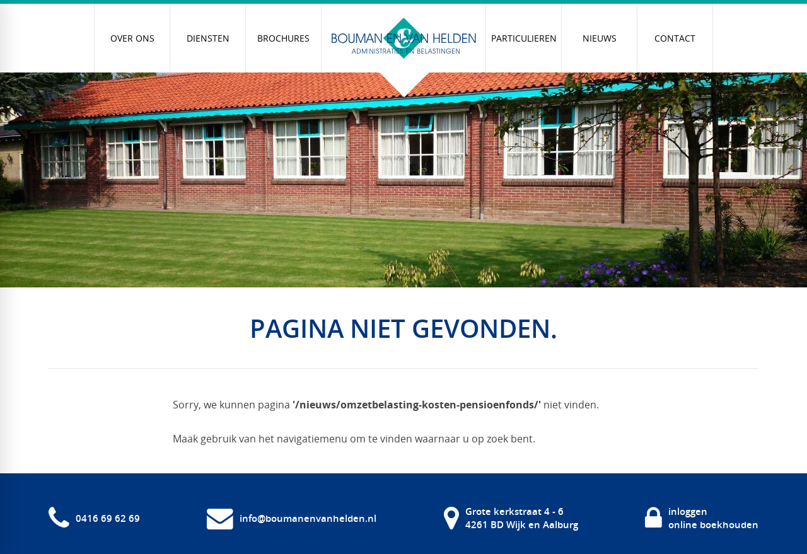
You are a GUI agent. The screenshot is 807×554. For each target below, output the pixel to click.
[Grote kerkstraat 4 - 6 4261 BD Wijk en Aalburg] (511, 518)
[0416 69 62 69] (94, 518)
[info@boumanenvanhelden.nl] (291, 518)
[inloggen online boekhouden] (701, 518)
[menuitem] (132, 38)
